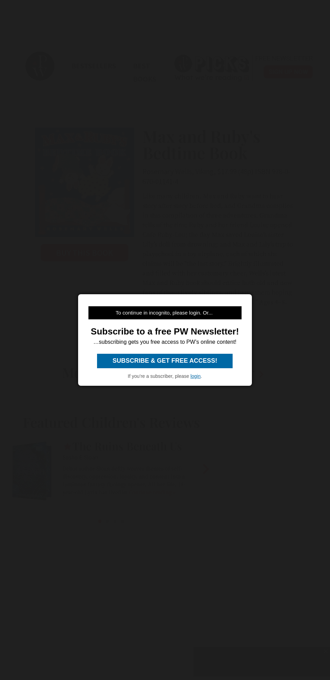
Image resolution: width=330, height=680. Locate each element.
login (195, 376)
